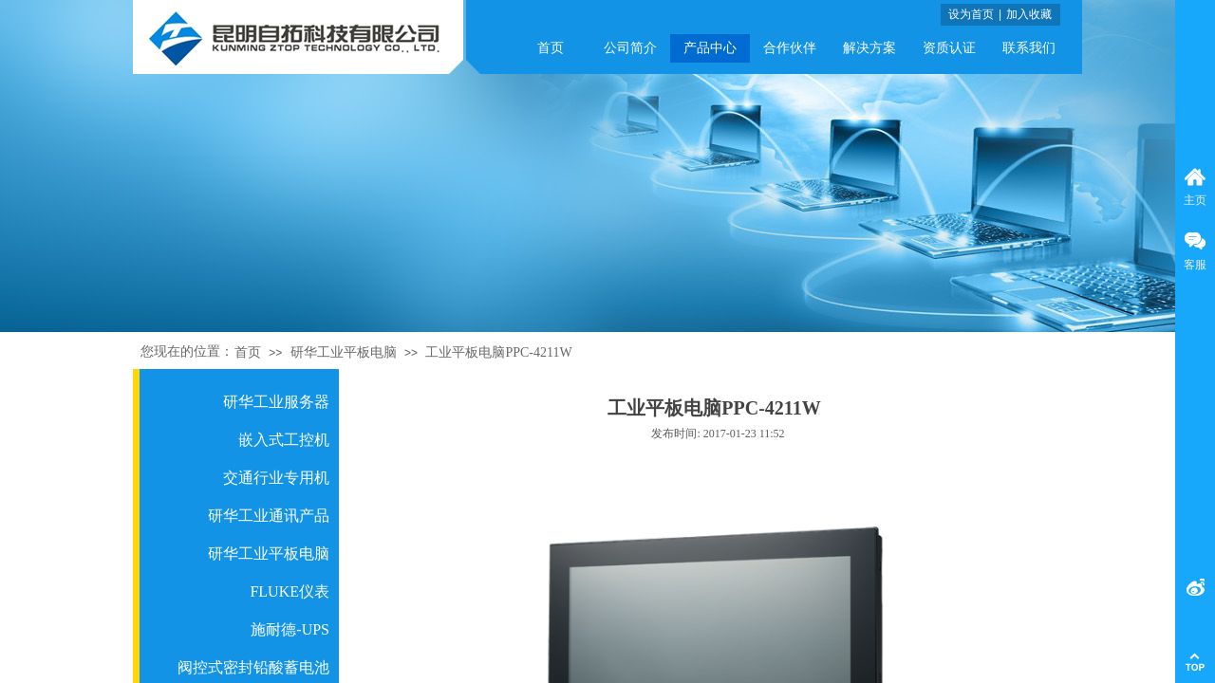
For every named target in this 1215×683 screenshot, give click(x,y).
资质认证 (949, 48)
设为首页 (971, 14)
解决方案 (869, 48)
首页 (550, 48)
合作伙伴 (789, 48)
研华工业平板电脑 (343, 352)
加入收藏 (1029, 14)
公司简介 (630, 48)
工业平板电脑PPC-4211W (498, 352)
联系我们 (1029, 48)
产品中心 (710, 48)
